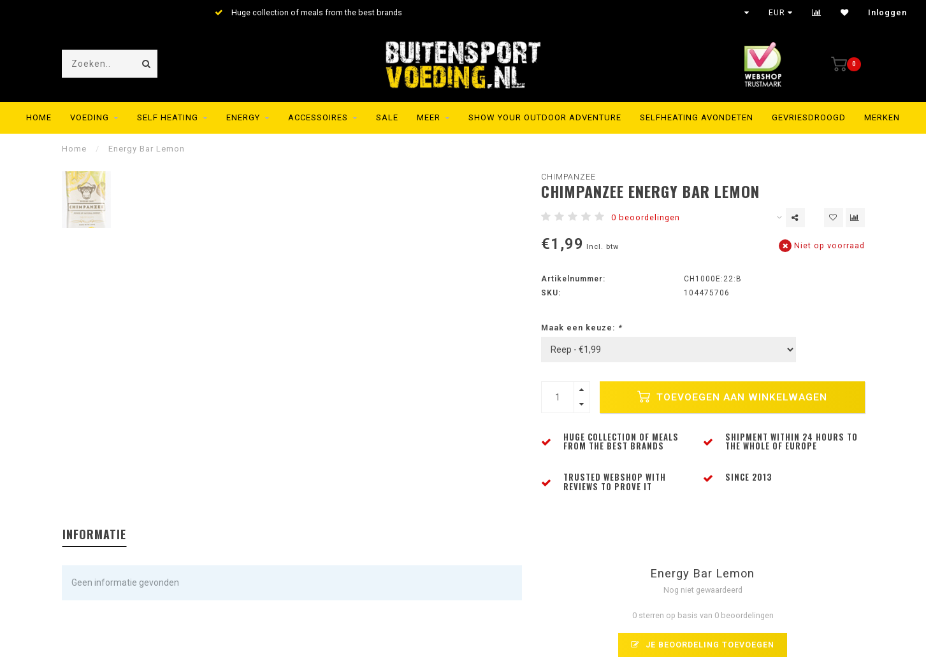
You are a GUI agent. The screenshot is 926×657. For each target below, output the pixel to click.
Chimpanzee (568, 176)
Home (39, 117)
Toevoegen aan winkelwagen (732, 396)
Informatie (94, 534)
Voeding (89, 117)
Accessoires (318, 117)
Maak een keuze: (581, 327)
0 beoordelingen (645, 217)
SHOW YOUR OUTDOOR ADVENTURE (544, 117)
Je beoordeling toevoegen (702, 644)
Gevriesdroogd (809, 117)
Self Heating (167, 117)
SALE (387, 117)
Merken (882, 117)
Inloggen (887, 12)
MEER (428, 117)
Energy (243, 117)
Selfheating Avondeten (696, 117)
